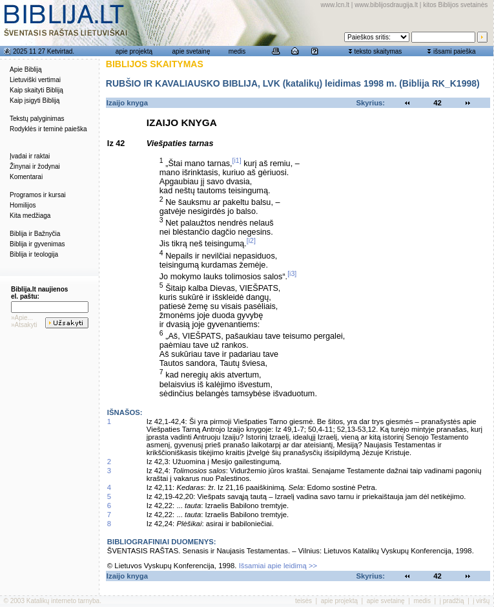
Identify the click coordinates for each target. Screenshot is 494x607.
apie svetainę (191, 51)
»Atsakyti (24, 324)
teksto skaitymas (378, 51)
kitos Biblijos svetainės (455, 4)
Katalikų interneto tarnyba (62, 600)
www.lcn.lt (335, 4)
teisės (303, 600)
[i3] (291, 273)
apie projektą (134, 51)
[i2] (251, 240)
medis (237, 51)
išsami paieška (454, 51)
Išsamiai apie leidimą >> (278, 566)
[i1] (237, 160)
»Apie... (22, 317)
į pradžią (452, 600)
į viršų (481, 600)
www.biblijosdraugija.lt (386, 4)
